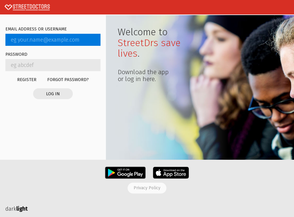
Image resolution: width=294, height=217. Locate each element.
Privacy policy (147, 187)
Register (26, 79)
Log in (53, 93)
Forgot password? (68, 79)
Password (16, 54)
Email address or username (36, 29)
